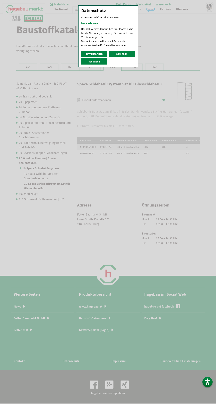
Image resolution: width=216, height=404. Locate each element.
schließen (94, 61)
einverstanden (94, 53)
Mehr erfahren (89, 23)
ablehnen (121, 53)
